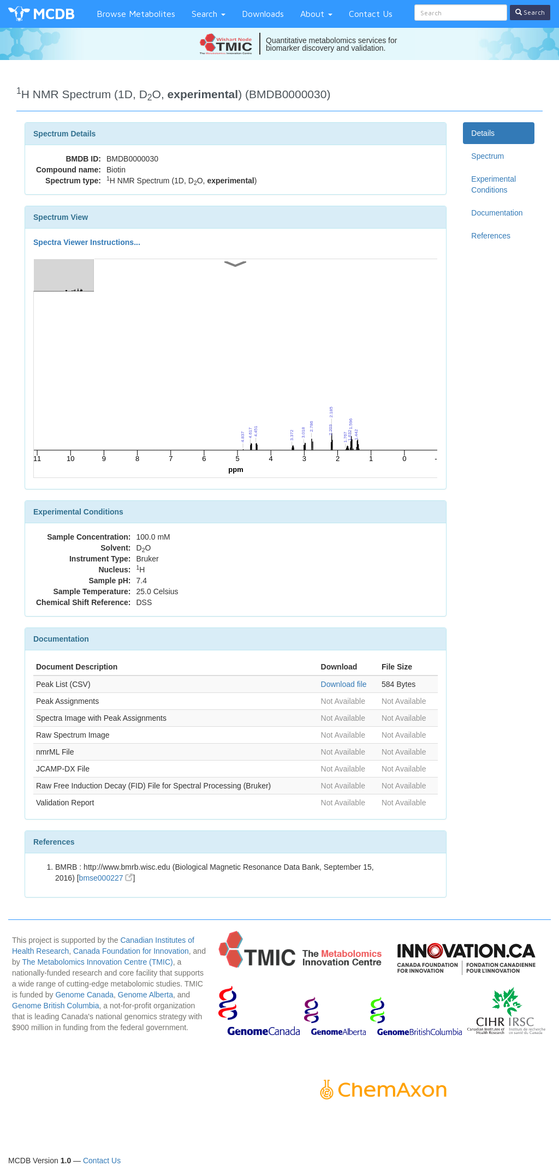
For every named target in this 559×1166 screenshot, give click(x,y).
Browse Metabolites (136, 14)
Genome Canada (84, 994)
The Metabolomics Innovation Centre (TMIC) (97, 962)
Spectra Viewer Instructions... (86, 242)
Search (208, 14)
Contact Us (371, 14)
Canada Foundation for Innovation (131, 951)
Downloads (263, 14)
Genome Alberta (145, 994)
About (316, 14)
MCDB (54, 13)
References (490, 235)
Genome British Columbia (55, 1005)
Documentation (496, 212)
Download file (344, 684)
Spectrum (487, 156)
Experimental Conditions (493, 184)
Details (483, 133)
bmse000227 (106, 878)
